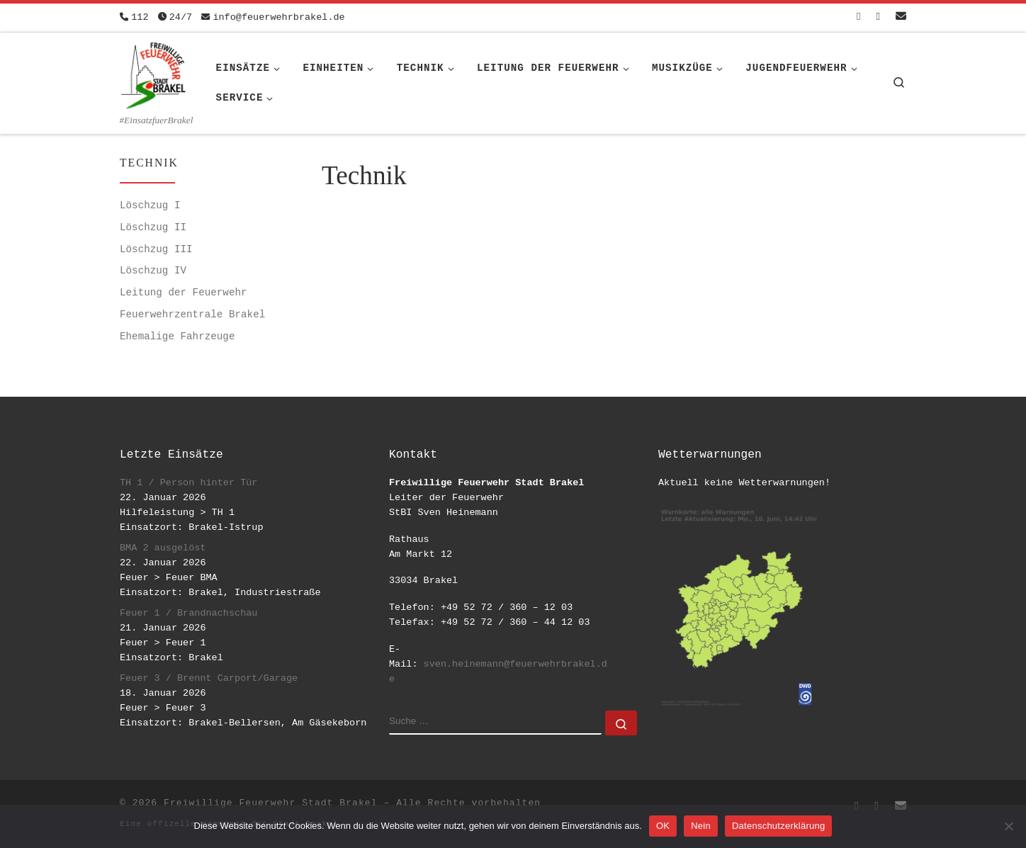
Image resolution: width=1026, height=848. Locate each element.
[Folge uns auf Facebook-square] (858, 17)
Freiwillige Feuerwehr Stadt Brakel (270, 803)
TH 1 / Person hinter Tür (188, 482)
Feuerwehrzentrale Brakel (192, 314)
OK (663, 825)
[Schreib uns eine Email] (901, 17)
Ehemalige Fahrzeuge (177, 336)
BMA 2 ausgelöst (163, 548)
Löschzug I (150, 205)
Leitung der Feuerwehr (183, 292)
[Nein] (1008, 826)
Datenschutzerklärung (778, 825)
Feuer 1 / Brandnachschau (188, 613)
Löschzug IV (153, 270)
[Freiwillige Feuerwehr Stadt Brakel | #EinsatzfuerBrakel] (154, 73)
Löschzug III (156, 249)
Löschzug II (153, 227)
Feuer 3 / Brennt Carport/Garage (209, 678)
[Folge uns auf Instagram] (878, 17)
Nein (701, 825)
